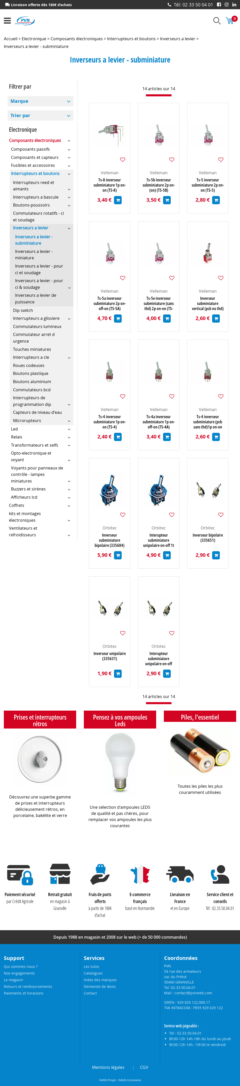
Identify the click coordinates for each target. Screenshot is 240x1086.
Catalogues (93, 973)
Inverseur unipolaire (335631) (110, 656)
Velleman (110, 173)
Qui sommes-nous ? (21, 966)
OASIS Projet (107, 1080)
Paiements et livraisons (23, 993)
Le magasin (13, 979)
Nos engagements (19, 973)
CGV (144, 1067)
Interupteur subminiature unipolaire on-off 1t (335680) (158, 540)
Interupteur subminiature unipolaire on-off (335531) (158, 658)
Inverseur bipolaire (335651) (208, 537)
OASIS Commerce (129, 1080)
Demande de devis (100, 986)
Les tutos (91, 966)
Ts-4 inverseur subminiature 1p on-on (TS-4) (110, 421)
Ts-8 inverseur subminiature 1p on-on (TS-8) (110, 185)
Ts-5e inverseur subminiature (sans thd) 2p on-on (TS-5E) (159, 303)
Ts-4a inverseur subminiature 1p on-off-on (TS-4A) (159, 421)
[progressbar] (159, 95)
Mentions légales (108, 1067)
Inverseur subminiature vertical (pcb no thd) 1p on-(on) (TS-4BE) (208, 303)
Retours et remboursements (28, 986)
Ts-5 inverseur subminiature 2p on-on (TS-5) (208, 185)
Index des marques (100, 979)
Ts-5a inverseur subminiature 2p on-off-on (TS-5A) (110, 303)
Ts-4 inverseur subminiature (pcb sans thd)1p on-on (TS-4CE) (207, 421)
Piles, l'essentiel (200, 717)
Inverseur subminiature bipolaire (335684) (109, 540)
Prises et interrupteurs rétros (40, 720)
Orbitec (109, 528)
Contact (90, 993)
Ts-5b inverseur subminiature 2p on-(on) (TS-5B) (159, 185)
